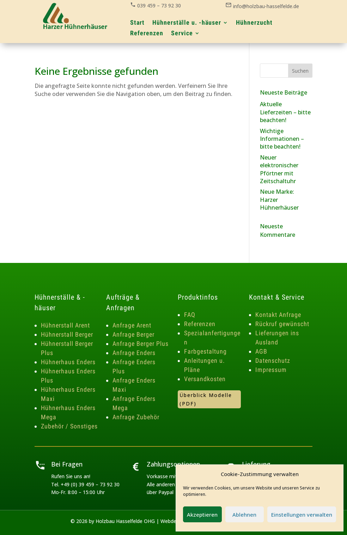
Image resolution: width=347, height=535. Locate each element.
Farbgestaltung (205, 351)
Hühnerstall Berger (67, 334)
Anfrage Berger (133, 334)
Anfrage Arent (131, 325)
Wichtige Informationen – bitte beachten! (282, 139)
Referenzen (199, 323)
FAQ (189, 314)
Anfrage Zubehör (135, 417)
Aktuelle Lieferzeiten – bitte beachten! (285, 112)
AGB (261, 351)
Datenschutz (272, 360)
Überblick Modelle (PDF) (205, 399)
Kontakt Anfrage (278, 314)
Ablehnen (244, 514)
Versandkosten (205, 379)
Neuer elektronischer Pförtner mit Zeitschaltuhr (279, 169)
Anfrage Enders (134, 352)
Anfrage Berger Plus (140, 343)
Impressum (271, 369)
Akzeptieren (202, 514)
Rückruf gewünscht (282, 323)
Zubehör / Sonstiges (69, 426)
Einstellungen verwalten (301, 514)
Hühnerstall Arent (65, 325)
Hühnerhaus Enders (68, 362)
